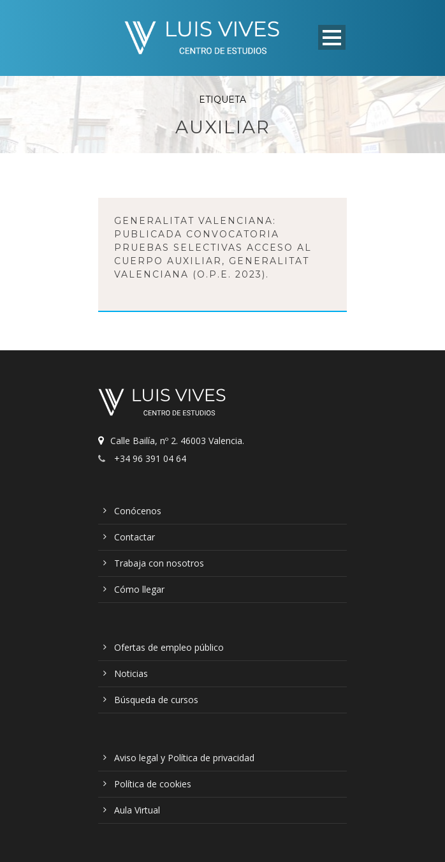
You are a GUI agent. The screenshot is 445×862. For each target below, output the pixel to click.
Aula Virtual (137, 810)
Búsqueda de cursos (156, 700)
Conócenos (137, 511)
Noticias (131, 673)
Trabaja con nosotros (159, 563)
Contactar (134, 537)
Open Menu (332, 37)
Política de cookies (152, 784)
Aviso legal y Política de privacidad (184, 758)
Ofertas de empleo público (169, 647)
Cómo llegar (139, 589)
